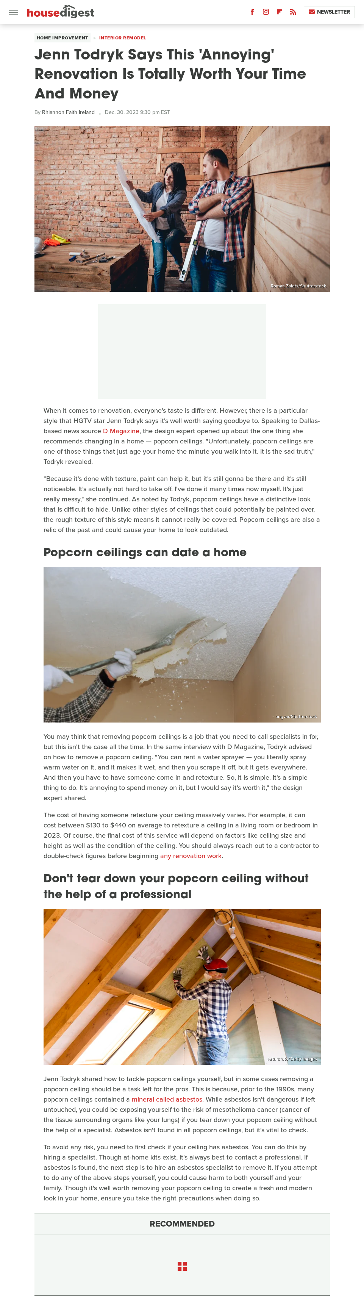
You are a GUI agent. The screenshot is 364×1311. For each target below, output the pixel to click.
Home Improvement (62, 37)
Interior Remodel (122, 37)
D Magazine (120, 431)
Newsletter (329, 12)
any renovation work (191, 856)
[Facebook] (252, 13)
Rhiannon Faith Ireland (68, 112)
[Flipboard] (280, 13)
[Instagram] (266, 13)
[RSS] (293, 13)
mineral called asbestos (167, 1099)
